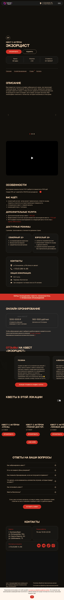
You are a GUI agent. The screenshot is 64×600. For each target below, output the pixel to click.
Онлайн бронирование (20, 71)
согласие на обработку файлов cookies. (39, 590)
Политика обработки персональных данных (45, 583)
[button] (32, 507)
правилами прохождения (32, 298)
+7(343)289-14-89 (15, 547)
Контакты (38, 71)
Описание (9, 71)
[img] (7, 3)
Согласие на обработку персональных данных (45, 585)
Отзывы (32, 71)
